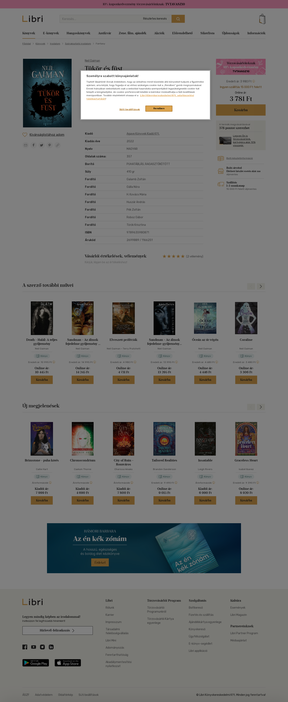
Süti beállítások (129, 109)
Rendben (159, 108)
